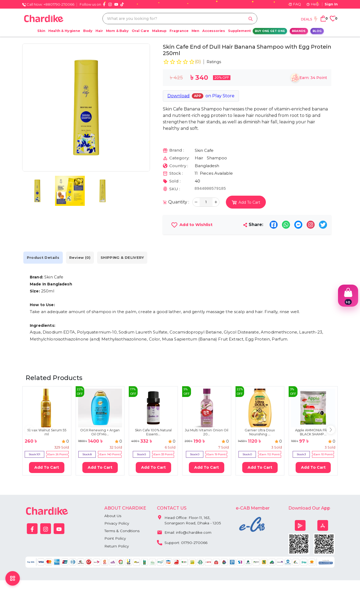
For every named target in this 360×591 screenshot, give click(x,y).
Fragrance (179, 31)
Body (88, 31)
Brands (299, 31)
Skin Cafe (204, 150)
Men (195, 31)
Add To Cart (46, 467)
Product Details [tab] (45, 258)
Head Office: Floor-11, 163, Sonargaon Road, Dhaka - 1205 (189, 519)
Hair (99, 31)
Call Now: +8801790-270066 (48, 4)
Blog (317, 31)
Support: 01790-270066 (183, 543)
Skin (41, 31)
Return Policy (117, 547)
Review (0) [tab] (86, 258)
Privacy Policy (117, 523)
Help (312, 4)
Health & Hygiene (64, 31)
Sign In (331, 4)
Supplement (239, 31)
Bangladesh (207, 165)
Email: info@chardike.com (185, 532)
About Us (113, 515)
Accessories (213, 31)
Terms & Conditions (122, 531)
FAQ (295, 4)
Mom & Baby (117, 31)
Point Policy (115, 539)
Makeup (159, 31)
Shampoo (217, 157)
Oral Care (140, 31)
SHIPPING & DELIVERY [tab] (132, 258)
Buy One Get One (270, 31)
